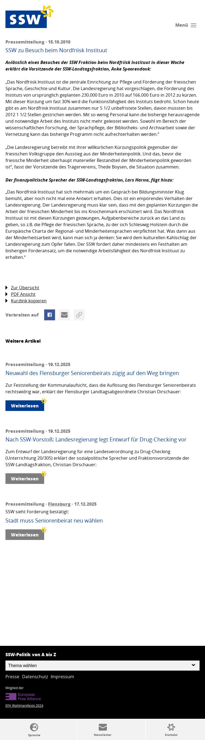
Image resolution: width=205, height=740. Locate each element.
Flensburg (59, 503)
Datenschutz (35, 677)
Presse (12, 677)
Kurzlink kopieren (26, 301)
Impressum (62, 677)
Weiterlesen (27, 404)
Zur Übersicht (22, 288)
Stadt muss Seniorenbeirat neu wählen (54, 520)
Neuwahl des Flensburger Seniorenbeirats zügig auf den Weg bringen (92, 373)
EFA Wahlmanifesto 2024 (24, 705)
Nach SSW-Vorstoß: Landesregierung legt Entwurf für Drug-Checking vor (95, 439)
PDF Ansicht (20, 294)
